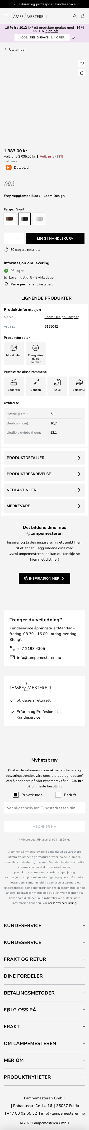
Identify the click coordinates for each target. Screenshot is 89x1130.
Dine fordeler (23, 976)
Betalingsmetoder (29, 993)
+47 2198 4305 (31, 648)
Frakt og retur (25, 959)
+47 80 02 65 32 (22, 1113)
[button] (81, 63)
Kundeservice (22, 925)
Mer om (14, 1060)
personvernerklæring (62, 903)
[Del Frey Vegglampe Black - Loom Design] (81, 72)
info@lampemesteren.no (39, 657)
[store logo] (31, 16)
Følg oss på (20, 1009)
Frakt (12, 1026)
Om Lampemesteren (30, 1043)
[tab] (44, 925)
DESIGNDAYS (42, 37)
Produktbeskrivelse (29, 473)
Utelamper (17, 49)
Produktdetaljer (25, 457)
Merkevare (18, 505)
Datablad (21, 167)
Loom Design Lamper (62, 317)
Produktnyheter (27, 1077)
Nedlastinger (21, 490)
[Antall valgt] (14, 238)
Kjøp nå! (52, 30)
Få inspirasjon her (41, 578)
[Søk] (75, 16)
